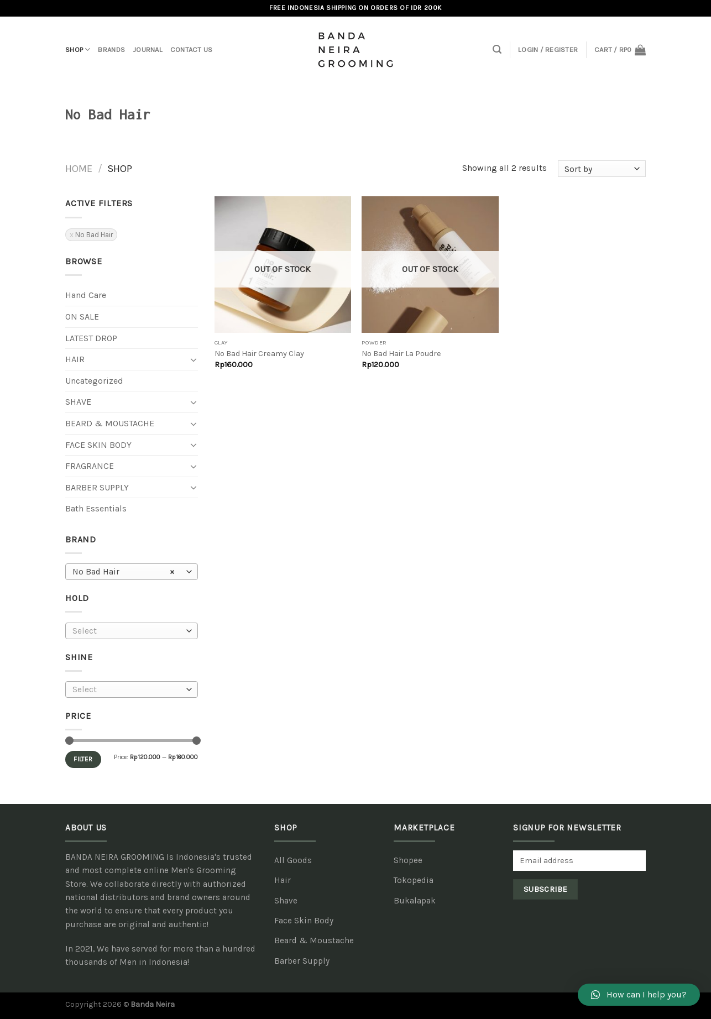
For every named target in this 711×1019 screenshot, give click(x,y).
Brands (111, 49)
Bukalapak (415, 901)
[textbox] (129, 631)
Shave (78, 401)
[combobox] (131, 571)
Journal (148, 49)
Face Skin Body (98, 445)
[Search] (497, 49)
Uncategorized (94, 380)
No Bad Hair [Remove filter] (94, 235)
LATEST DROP (91, 338)
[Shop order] (602, 168)
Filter (83, 759)
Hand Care (85, 295)
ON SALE (82, 316)
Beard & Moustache (109, 423)
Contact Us (191, 49)
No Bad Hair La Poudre (401, 353)
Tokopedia (413, 880)
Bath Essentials (96, 508)
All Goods (293, 860)
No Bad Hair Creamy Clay (259, 353)
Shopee (408, 860)
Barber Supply (97, 487)
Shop (77, 49)
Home (78, 169)
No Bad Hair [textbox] (123, 571)
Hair (75, 359)
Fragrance (89, 466)
